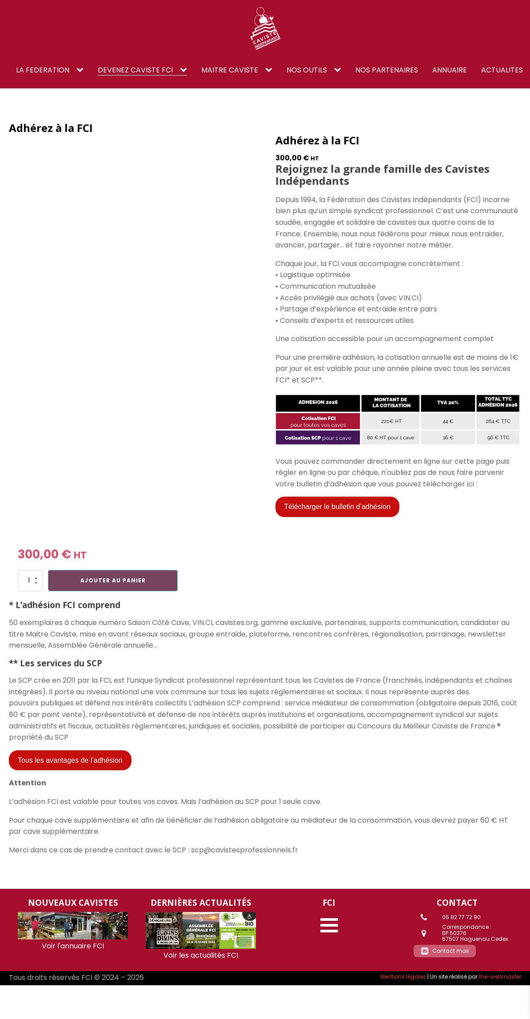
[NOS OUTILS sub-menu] (339, 70)
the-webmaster (500, 976)
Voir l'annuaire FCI (73, 946)
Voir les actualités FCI (200, 955)
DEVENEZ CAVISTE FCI (135, 70)
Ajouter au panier (113, 580)
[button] (445, 951)
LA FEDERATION (42, 70)
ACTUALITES (502, 70)
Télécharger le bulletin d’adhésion (337, 506)
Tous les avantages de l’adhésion (70, 760)
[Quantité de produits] (30, 580)
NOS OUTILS (307, 70)
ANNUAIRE (449, 70)
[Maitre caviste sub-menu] (270, 70)
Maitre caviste (229, 70)
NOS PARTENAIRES (386, 70)
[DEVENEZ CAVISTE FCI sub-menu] (185, 70)
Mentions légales (403, 976)
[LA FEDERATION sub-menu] (81, 70)
